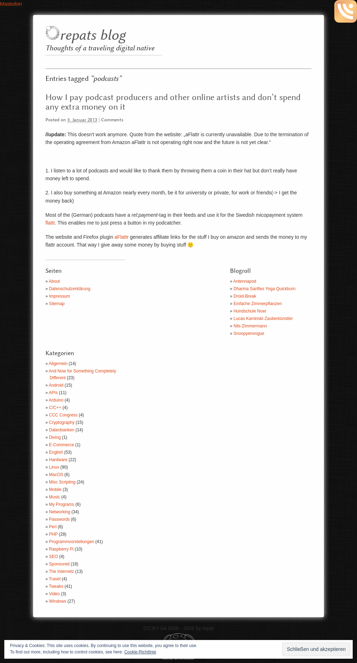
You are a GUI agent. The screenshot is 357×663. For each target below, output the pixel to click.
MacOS (56, 474)
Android (56, 385)
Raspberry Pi (61, 549)
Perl (52, 526)
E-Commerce (61, 444)
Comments (112, 120)
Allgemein (58, 363)
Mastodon (11, 4)
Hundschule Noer (250, 311)
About (54, 281)
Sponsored (59, 564)
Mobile (55, 489)
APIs (53, 392)
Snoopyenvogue (249, 333)
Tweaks (56, 586)
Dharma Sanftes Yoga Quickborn (265, 288)
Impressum (59, 296)
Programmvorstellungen (71, 541)
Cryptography (62, 422)
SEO (53, 556)
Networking (59, 511)
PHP (53, 534)
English (56, 452)
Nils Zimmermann (250, 326)
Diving (55, 437)
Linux (54, 467)
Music (54, 497)
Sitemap (57, 303)
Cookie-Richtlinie (140, 652)
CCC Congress (63, 415)
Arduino (56, 400)
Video (54, 593)
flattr (50, 223)
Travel (55, 578)
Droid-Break (245, 296)
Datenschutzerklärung (69, 288)
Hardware (58, 459)
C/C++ (55, 407)
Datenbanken (61, 429)
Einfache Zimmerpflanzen (258, 303)
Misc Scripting (62, 482)
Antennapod (244, 281)
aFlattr (122, 237)
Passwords (59, 519)
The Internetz (61, 571)
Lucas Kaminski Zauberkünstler (263, 318)
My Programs (61, 504)
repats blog (92, 36)
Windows (57, 601)
